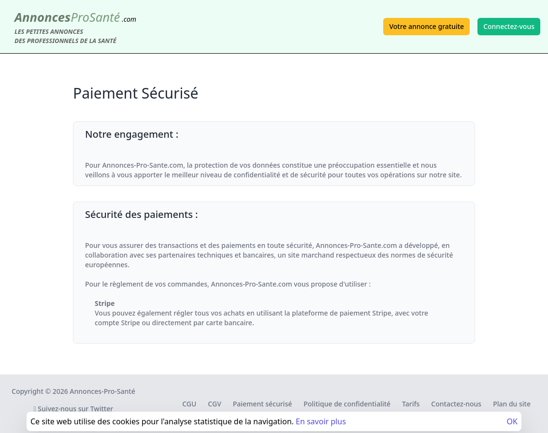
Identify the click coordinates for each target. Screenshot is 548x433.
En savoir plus (321, 421)
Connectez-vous (508, 26)
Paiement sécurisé (262, 403)
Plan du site (512, 403)
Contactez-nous (456, 403)
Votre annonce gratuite (426, 26)
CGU (189, 403)
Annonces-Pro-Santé (102, 391)
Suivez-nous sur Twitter (74, 408)
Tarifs (410, 403)
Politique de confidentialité (346, 403)
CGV (214, 403)
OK (512, 421)
